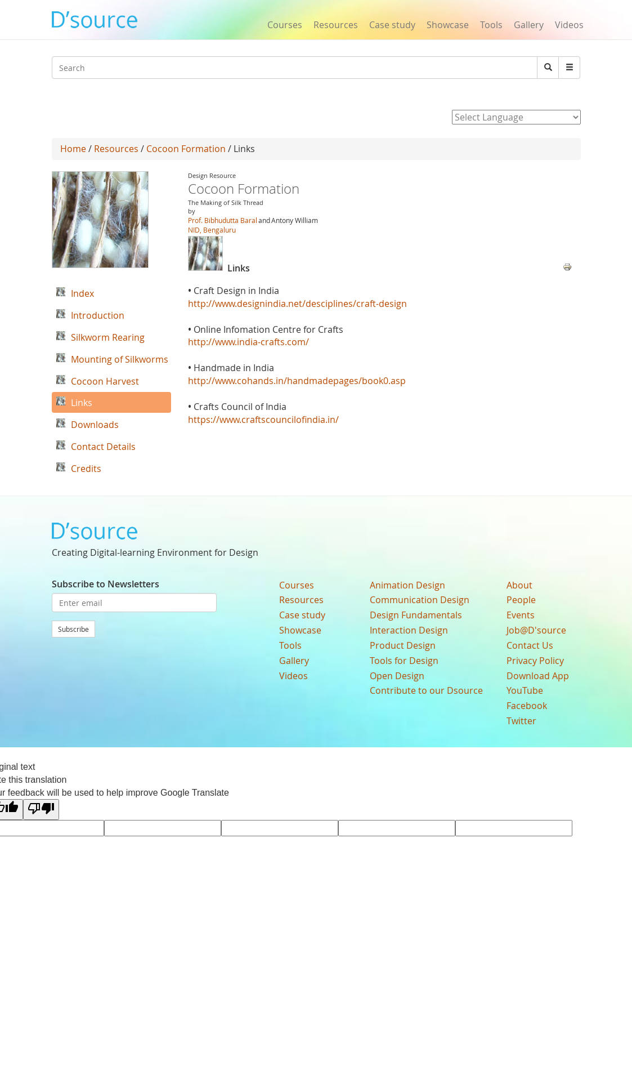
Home (73, 148)
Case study (392, 25)
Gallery (529, 25)
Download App (538, 676)
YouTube (525, 690)
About (519, 585)
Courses (284, 25)
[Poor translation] (41, 809)
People (521, 600)
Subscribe (73, 629)
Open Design (397, 676)
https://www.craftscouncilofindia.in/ (263, 419)
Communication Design (419, 600)
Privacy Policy (535, 660)
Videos (569, 25)
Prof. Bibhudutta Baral (222, 220)
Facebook (527, 705)
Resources (335, 25)
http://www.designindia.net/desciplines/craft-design (297, 303)
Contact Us (530, 645)
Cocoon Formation (187, 148)
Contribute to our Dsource (426, 690)
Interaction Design (409, 630)
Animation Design (407, 585)
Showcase (448, 25)
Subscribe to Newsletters (105, 584)
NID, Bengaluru (212, 229)
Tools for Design (404, 660)
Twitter (521, 721)
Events (521, 615)
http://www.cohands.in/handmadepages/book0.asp (297, 380)
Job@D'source (536, 630)
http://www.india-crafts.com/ (248, 342)
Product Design (403, 645)
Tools (491, 25)
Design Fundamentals (416, 615)
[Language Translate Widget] (516, 117)
